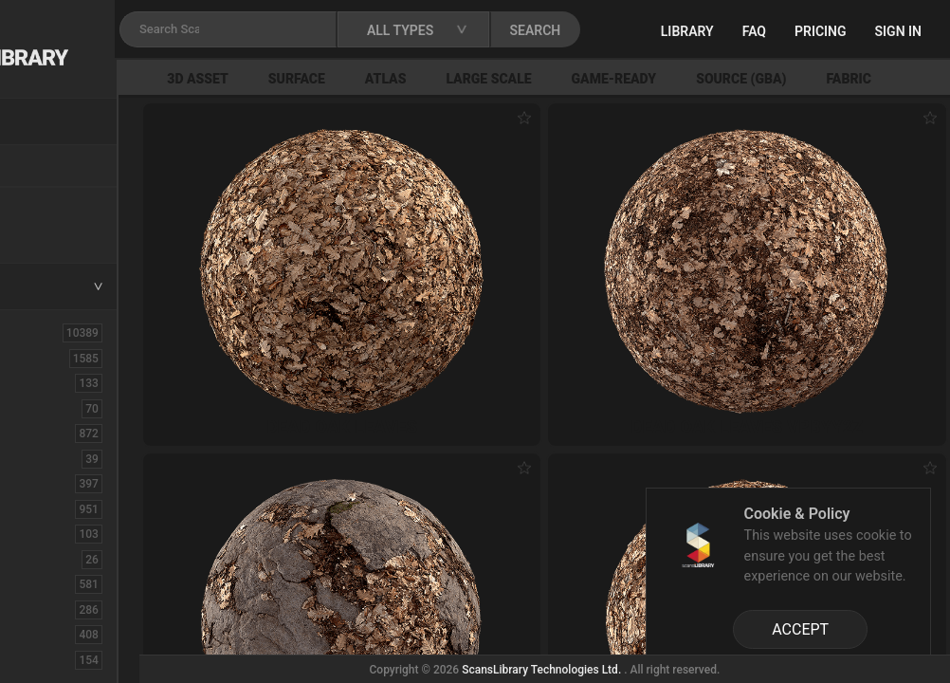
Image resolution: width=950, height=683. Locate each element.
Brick (41, 407)
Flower (46, 633)
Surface (427, 78)
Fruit (39, 659)
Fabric (44, 583)
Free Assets (62, 231)
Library (776, 31)
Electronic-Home (77, 558)
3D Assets (57, 357)
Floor (41, 609)
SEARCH (691, 30)
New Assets (62, 205)
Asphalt (49, 382)
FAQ (843, 31)
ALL (37, 332)
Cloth (41, 458)
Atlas (517, 78)
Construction (65, 508)
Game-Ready (745, 78)
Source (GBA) (872, 78)
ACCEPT (800, 629)
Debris (45, 533)
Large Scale (620, 78)
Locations (56, 166)
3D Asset (329, 78)
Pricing (910, 31)
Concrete (53, 482)
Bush (41, 432)
